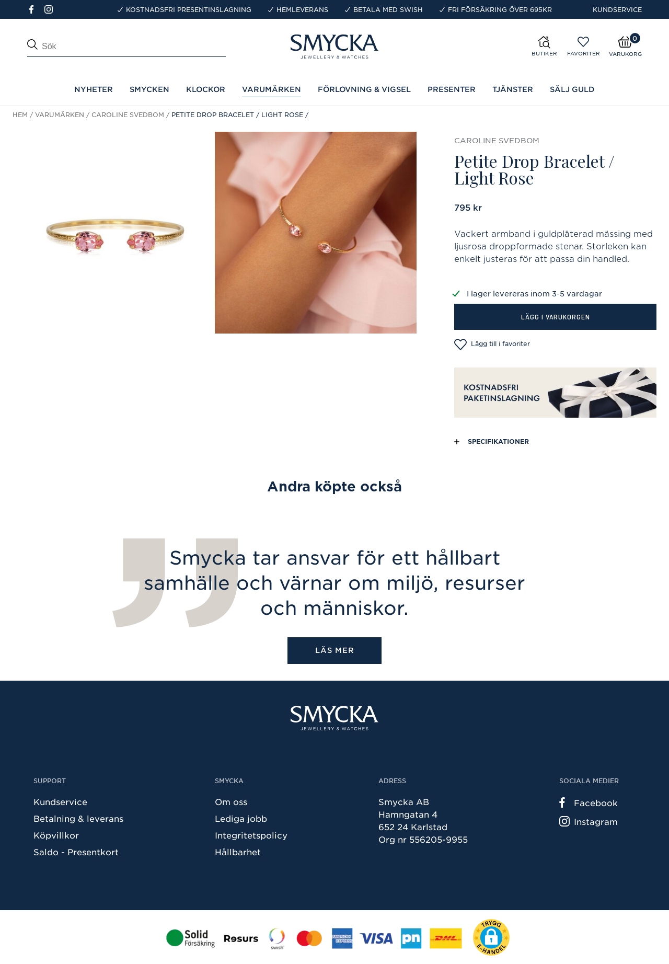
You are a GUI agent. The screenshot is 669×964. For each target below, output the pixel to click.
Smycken (149, 89)
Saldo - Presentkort (76, 851)
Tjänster (512, 89)
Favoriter (583, 53)
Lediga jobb (241, 818)
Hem (20, 114)
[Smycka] (334, 718)
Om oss (231, 801)
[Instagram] (50, 8)
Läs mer (334, 650)
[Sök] (126, 49)
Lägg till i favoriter (492, 344)
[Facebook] (35, 8)
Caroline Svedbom (127, 114)
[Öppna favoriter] (583, 42)
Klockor (205, 89)
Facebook (588, 802)
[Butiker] (558, 46)
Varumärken (59, 114)
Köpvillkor (56, 835)
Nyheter (93, 89)
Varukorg (625, 53)
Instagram (588, 821)
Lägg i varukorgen (555, 316)
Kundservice (617, 9)
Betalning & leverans (78, 818)
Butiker (544, 53)
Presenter (452, 89)
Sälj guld (572, 89)
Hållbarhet (238, 851)
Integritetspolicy (251, 835)
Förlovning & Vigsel (364, 89)
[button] (491, 937)
